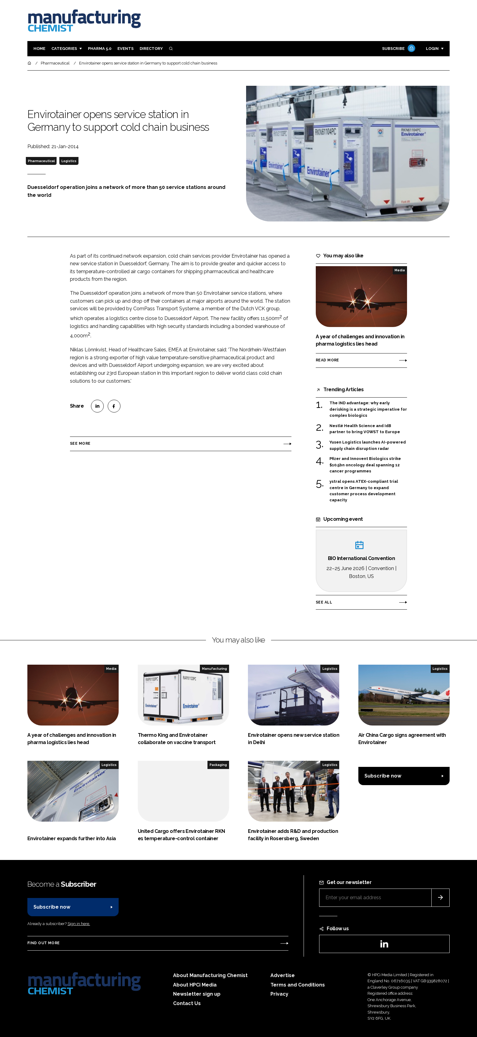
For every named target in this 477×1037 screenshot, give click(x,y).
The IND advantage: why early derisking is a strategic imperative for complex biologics (368, 409)
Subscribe (398, 49)
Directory (151, 48)
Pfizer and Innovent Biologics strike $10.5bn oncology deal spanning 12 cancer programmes (365, 465)
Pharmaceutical (41, 161)
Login (432, 48)
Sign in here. (79, 923)
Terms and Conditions (297, 985)
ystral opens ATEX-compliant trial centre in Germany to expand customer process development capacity (363, 490)
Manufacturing (214, 668)
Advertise (282, 975)
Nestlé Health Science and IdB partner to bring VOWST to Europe (364, 429)
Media (400, 270)
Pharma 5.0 (99, 48)
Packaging (218, 765)
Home (39, 48)
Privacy (279, 994)
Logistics (68, 161)
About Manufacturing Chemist (210, 975)
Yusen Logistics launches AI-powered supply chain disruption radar (367, 445)
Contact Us (187, 1003)
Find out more (43, 943)
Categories (64, 48)
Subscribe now (382, 776)
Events (125, 48)
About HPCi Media (195, 985)
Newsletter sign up (197, 994)
